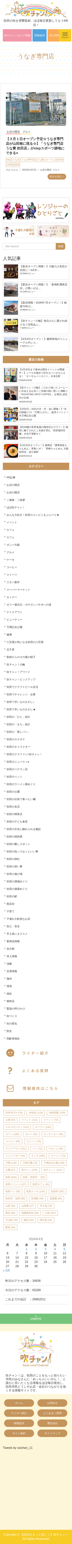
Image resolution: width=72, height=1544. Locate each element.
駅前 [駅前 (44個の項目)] (10, 1227)
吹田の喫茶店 (14, 814)
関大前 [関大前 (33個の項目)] (46, 1220)
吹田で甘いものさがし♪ (20, 701)
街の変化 (12, 1023)
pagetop (36, 1318)
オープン (50, 159)
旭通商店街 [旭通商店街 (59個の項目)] (30, 1212)
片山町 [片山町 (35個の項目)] (11, 1220)
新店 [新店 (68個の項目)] (10, 1212)
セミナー (12, 597)
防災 (9, 1031)
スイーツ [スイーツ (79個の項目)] (33, 1141)
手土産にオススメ (17, 933)
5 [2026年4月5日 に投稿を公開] (64, 1249)
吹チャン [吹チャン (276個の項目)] (29, 1169)
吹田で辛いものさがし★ (21, 709)
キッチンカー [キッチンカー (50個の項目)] (53, 1134)
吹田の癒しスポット (18, 844)
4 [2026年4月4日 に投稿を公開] (55, 1249)
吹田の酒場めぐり (17, 881)
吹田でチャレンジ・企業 (21, 694)
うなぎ (16, 159)
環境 (9, 986)
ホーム (19, 1402)
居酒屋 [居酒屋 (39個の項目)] (56, 1198)
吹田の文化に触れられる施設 (24, 829)
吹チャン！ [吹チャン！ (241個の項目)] (53, 1169)
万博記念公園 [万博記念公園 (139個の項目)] (54, 1162)
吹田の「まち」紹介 (18, 724)
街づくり (12, 1016)
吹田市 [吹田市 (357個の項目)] (57, 1191)
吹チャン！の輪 (16, 664)
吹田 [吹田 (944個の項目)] (11, 1177)
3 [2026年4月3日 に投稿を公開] (45, 1249)
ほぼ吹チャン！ (16, 507)
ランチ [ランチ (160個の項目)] (38, 1155)
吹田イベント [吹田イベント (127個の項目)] (15, 1184)
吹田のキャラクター (18, 746)
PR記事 (11, 477)
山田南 (9, 164)
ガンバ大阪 (13, 544)
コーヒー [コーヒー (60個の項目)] (12, 1141)
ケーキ (10, 559)
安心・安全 (13, 926)
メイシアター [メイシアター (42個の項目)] (15, 1155)
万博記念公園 (14, 627)
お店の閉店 (13, 484)
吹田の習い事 (14, 866)
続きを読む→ (57, 176)
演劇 (9, 963)
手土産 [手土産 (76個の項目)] (46, 1205)
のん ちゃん (12, 170)
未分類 (10, 948)
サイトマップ (52, 1433)
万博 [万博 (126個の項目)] (11, 1162)
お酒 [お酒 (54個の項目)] (10, 1119)
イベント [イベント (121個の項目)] (29, 1119)
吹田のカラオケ (16, 739)
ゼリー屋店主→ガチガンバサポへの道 (29, 604)
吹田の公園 (13, 791)
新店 (17, 164)
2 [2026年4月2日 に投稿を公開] (36, 1249)
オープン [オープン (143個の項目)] (43, 1127)
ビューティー (14, 619)
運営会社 (52, 1423)
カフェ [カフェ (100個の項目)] (12, 1134)
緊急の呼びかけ (16, 1008)
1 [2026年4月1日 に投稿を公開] (26, 1249)
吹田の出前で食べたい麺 (21, 799)
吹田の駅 (12, 896)
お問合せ (52, 1402)
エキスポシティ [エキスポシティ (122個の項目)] (17, 1127)
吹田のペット (14, 776)
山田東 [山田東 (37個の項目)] (27, 1205)
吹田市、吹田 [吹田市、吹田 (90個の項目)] (15, 1198)
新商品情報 (13, 941)
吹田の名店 (13, 806)
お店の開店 (13, 131)
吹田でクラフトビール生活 (22, 686)
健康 (9, 634)
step (8, 159)
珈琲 (9, 978)
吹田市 (60, 159)
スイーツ (12, 574)
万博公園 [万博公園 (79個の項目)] (30, 1162)
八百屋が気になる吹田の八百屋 (25, 642)
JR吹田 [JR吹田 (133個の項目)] (36, 1112)
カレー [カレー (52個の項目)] (31, 1134)
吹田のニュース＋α (18, 761)
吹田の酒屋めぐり (17, 888)
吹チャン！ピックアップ (21, 679)
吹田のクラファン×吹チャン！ (24, 754)
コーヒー (12, 567)
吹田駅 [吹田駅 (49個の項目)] (37, 1198)
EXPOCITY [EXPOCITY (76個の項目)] (14, 1112)
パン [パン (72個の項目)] (37, 1148)
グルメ (26, 131)
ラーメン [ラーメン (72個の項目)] (58, 1155)
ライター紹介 (19, 1413)
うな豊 (40, 159)
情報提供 (39, 35)
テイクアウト (14, 612)
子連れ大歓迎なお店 (18, 918)
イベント (12, 522)
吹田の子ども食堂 (17, 821)
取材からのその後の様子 (21, 656)
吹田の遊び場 (14, 873)
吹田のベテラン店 (17, 769)
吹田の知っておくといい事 (22, 851)
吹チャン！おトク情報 (17, 35)
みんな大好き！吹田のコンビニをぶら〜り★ (33, 514)
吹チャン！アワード (18, 671)
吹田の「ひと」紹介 (18, 716)
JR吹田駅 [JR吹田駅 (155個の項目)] (57, 1112)
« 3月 (6, 1270)
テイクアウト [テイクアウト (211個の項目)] (15, 1148)
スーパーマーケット (18, 589)
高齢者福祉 (13, 1038)
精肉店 (10, 1001)
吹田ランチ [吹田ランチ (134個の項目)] (35, 1191)
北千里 (10, 649)
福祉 (9, 993)
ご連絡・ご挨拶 (16, 499)
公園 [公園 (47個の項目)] (10, 1169)
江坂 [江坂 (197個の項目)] (50, 1212)
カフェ (10, 529)
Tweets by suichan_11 (18, 1447)
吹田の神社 (13, 858)
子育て (10, 911)
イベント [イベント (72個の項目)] (51, 1119)
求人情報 (54, 35)
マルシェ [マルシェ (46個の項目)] (56, 1148)
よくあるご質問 (52, 1413)
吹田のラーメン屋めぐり (21, 784)
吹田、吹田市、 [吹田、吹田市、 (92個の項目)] (34, 1177)
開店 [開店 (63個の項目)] (29, 1220)
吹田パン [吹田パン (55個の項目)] (12, 1191)
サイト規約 (19, 1433)
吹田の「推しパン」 (18, 731)
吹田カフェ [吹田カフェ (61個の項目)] (41, 1184)
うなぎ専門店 (28, 159)
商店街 (10, 903)
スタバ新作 (13, 582)
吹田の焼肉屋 (14, 836)
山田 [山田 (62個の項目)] (10, 1205)
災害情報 (12, 971)
